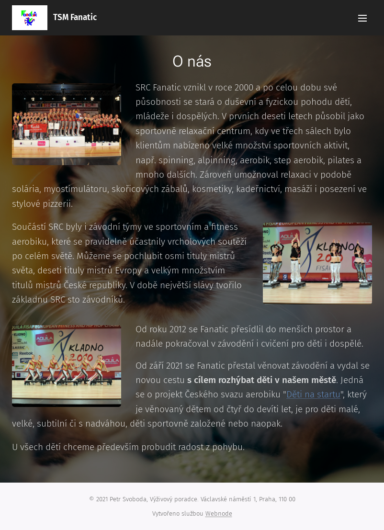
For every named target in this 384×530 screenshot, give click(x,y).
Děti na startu (313, 394)
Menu (362, 18)
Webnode (218, 513)
